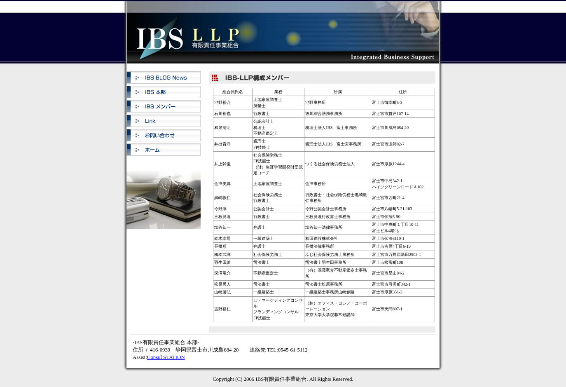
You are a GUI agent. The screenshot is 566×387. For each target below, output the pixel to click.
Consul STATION (166, 357)
